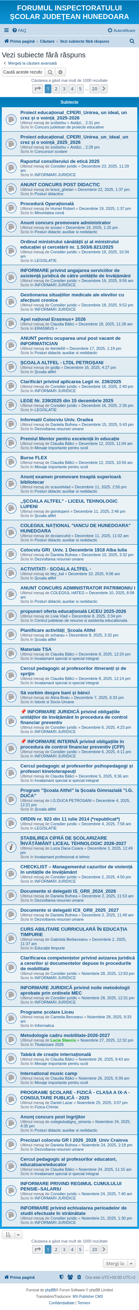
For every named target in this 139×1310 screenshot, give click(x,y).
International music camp (48, 1073)
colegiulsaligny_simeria (70, 1121)
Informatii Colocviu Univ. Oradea (56, 419)
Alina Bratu (60, 697)
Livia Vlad (59, 616)
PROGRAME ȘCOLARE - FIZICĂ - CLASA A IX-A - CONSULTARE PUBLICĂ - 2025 (75, 1095)
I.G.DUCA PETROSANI (70, 800)
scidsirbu (58, 123)
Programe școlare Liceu (47, 1012)
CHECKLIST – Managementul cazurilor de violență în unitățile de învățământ (76, 869)
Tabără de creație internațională (55, 1054)
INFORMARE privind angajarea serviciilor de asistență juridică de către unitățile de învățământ (75, 273)
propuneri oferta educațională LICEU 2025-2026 (73, 611)
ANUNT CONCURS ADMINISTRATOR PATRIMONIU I (77, 588)
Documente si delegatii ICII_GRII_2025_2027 (69, 910)
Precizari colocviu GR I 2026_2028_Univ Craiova (74, 1140)
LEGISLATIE (46, 260)
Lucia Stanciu (63, 1040)
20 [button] (94, 88)
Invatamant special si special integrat (67, 658)
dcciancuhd (60, 536)
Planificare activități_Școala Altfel (57, 630)
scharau (57, 635)
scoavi (55, 227)
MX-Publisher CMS (88, 1297)
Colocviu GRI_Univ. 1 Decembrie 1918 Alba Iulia (73, 550)
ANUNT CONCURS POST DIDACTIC (60, 184)
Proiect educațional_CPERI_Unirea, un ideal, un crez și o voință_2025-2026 (73, 115)
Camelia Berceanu (66, 1017)
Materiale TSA (35, 649)
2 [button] (56, 88)
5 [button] (80, 88)
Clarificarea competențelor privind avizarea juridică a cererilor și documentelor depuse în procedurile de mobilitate (77, 963)
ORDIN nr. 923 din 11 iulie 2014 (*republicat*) (70, 819)
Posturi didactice (49, 194)
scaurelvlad (60, 487)
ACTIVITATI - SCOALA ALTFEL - (55, 569)
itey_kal (57, 574)
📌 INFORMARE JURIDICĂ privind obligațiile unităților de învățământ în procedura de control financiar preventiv (74, 717)
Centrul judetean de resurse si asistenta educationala (81, 620)
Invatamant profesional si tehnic (62, 857)
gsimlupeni (59, 511)
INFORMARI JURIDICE (55, 175)
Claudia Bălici (62, 324)
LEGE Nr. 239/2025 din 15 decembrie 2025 (66, 400)
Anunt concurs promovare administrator (65, 222)
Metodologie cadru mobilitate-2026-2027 (65, 1035)
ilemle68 (57, 348)
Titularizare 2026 (49, 1044)
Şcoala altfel (45, 372)
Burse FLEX (33, 457)
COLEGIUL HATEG (67, 593)
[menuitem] (19, 30)
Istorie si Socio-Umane (54, 702)
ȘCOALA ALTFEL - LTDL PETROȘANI (61, 362)
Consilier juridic (63, 166)
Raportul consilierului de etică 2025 (59, 161)
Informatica (44, 1025)
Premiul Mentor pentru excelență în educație (69, 438)
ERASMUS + (46, 328)
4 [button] (72, 88)
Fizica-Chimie (47, 1107)
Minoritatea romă (49, 213)
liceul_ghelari (61, 189)
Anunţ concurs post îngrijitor (52, 1116)
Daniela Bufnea (63, 424)
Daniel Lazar (61, 1102)
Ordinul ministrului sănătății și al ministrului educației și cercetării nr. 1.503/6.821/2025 (69, 244)
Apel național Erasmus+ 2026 (53, 319)
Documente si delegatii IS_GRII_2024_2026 (68, 891)
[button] (37, 88)
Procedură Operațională (47, 203)
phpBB (50, 1290)
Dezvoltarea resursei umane (59, 429)
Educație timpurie (50, 948)
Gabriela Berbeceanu (69, 939)
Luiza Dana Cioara (66, 848)
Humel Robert (62, 208)
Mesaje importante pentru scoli (61, 448)
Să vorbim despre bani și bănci (55, 692)
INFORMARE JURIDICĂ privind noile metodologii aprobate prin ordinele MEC (75, 990)
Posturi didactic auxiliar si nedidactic (66, 232)
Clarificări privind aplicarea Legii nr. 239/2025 (70, 381)
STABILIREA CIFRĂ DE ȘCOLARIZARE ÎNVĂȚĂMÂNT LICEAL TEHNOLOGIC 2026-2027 (73, 840)
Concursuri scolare (51, 151)
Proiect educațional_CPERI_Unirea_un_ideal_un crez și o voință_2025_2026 (74, 139)
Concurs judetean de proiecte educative (69, 127)
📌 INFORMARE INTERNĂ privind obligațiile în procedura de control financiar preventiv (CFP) (72, 744)
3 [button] (64, 88)
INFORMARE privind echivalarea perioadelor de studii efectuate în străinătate (73, 1210)
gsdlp (55, 367)
